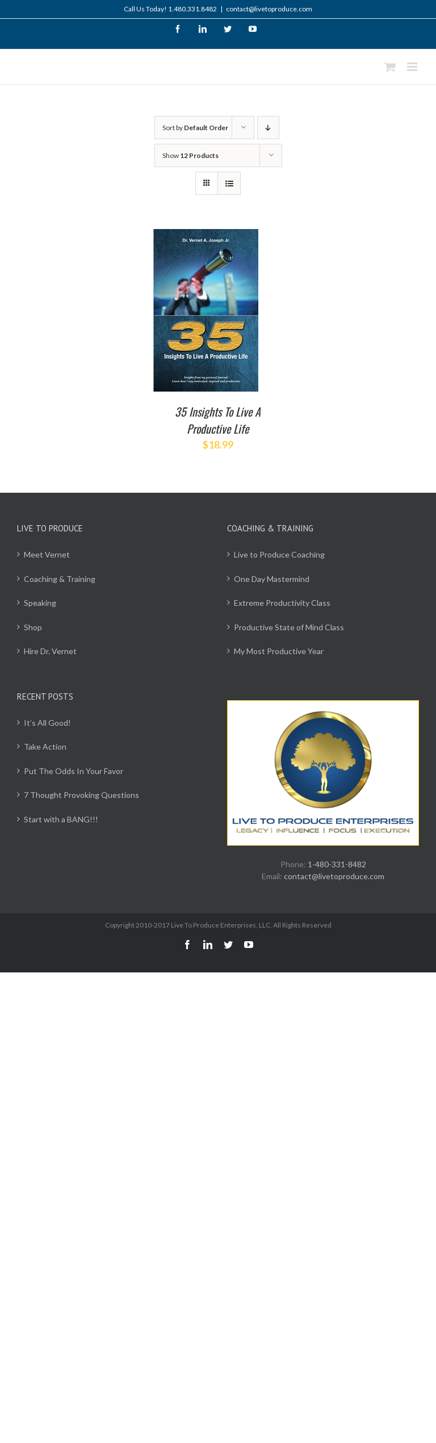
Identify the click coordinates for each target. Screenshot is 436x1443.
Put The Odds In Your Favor (73, 771)
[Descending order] (268, 127)
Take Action (45, 746)
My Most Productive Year (279, 651)
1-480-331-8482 (337, 864)
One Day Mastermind (271, 579)
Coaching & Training (59, 579)
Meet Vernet (47, 554)
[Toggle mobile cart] (390, 67)
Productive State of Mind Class (289, 627)
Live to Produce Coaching (279, 554)
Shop (33, 627)
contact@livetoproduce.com (269, 9)
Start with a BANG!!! (61, 819)
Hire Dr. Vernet (50, 651)
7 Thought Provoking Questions (81, 795)
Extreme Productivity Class (282, 603)
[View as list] (229, 183)
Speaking (40, 603)
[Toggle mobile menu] (413, 67)
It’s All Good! (47, 722)
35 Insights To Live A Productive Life (218, 420)
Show (190, 155)
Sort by (195, 127)
